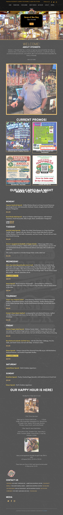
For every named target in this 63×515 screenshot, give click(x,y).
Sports (31, 8)
